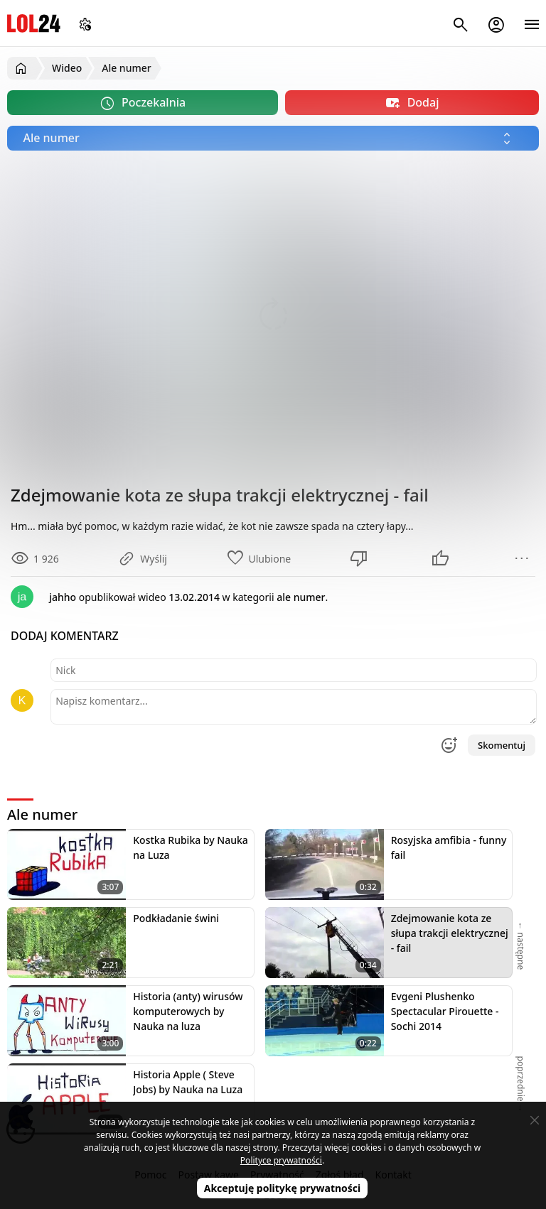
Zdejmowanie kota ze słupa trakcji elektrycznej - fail (449, 933)
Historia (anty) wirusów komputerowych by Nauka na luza (187, 1011)
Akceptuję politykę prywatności (282, 1188)
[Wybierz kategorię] (273, 138)
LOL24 (33, 23)
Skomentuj (501, 745)
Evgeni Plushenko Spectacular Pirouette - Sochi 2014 (445, 1011)
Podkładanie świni (176, 918)
